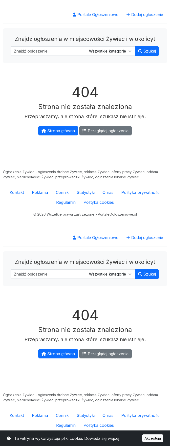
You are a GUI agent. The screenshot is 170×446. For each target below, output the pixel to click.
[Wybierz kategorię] (110, 51)
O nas (108, 192)
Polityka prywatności (140, 192)
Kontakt (17, 192)
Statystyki (86, 192)
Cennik (62, 192)
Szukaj (147, 51)
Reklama (40, 192)
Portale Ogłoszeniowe (95, 14)
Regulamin (66, 202)
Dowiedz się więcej (101, 438)
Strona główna (58, 130)
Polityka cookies (99, 202)
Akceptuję (153, 438)
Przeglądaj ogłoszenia (105, 130)
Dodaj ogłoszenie (144, 14)
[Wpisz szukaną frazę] (48, 51)
